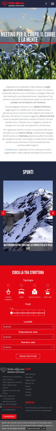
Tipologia (28, 280)
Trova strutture (28, 356)
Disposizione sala (28, 332)
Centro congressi (8, 292)
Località (28, 321)
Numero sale (28, 342)
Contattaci (9, 149)
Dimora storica (34, 291)
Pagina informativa (33, 428)
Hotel (21, 291)
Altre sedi (48, 291)
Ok (44, 428)
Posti (28, 304)
